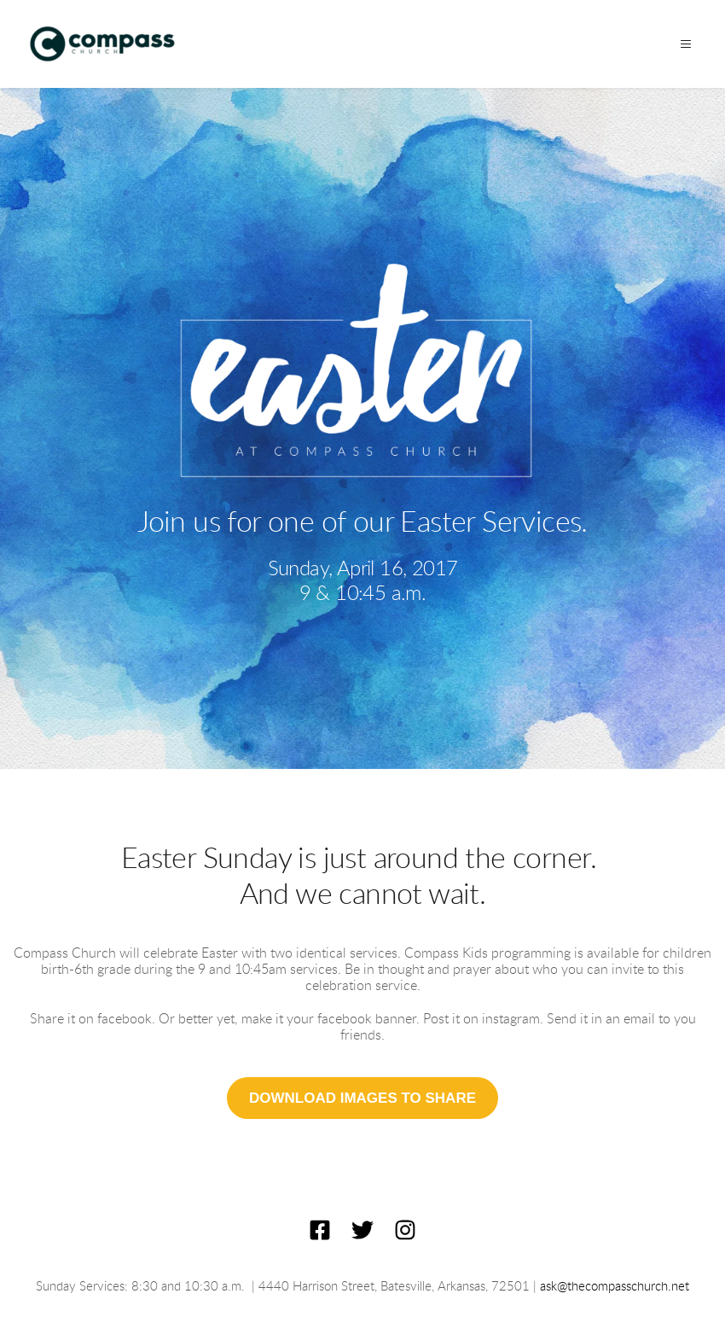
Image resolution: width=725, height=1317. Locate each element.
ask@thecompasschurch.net (614, 1286)
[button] (684, 44)
